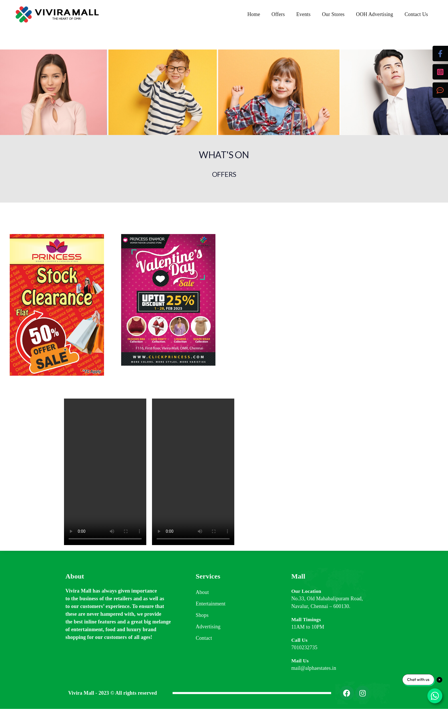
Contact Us (416, 14)
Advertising (208, 626)
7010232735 (304, 647)
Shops (202, 615)
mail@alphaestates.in (313, 668)
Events (303, 14)
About (202, 592)
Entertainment (210, 604)
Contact (204, 638)
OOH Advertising (374, 14)
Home (253, 14)
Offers (278, 14)
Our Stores (333, 14)
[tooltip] (440, 53)
